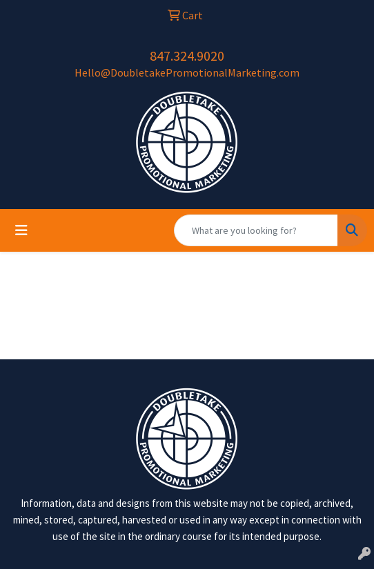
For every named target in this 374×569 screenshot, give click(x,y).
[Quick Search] (256, 230)
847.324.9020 (187, 55)
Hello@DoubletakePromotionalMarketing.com (187, 72)
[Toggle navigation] (21, 230)
